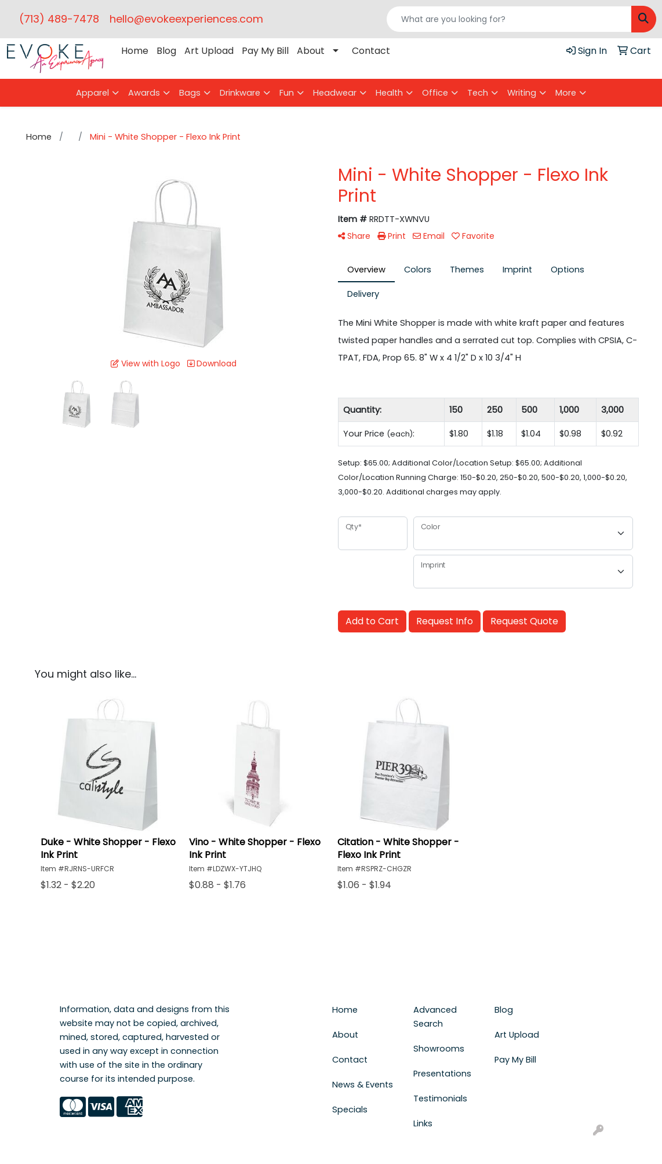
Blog (166, 50)
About (311, 50)
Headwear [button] (335, 93)
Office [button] (435, 93)
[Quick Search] (509, 19)
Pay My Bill (265, 50)
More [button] (565, 93)
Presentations (442, 1073)
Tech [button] (477, 93)
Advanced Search (435, 1017)
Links (422, 1123)
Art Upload (209, 50)
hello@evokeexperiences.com (186, 19)
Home (134, 50)
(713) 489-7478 (59, 19)
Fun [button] (286, 93)
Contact (371, 50)
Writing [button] (521, 93)
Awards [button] (144, 93)
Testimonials (440, 1098)
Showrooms (438, 1048)
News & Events (362, 1084)
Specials (350, 1109)
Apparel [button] (92, 93)
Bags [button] (190, 93)
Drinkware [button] (240, 93)
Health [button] (389, 93)
